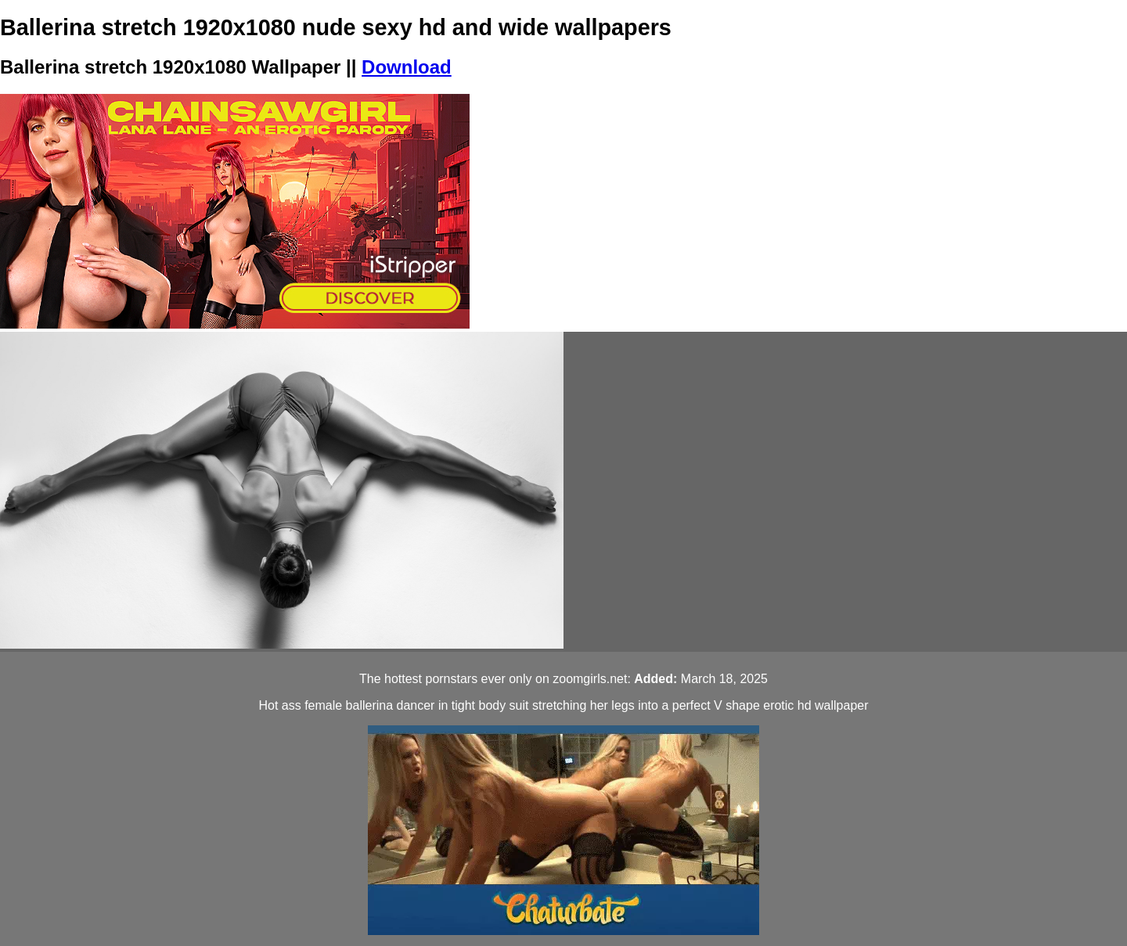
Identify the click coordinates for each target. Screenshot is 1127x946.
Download (407, 66)
